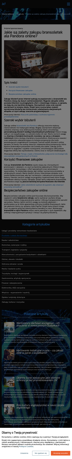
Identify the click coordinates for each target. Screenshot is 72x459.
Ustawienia (24, 453)
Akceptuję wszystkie (60, 453)
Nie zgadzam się (41, 453)
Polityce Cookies (26, 446)
